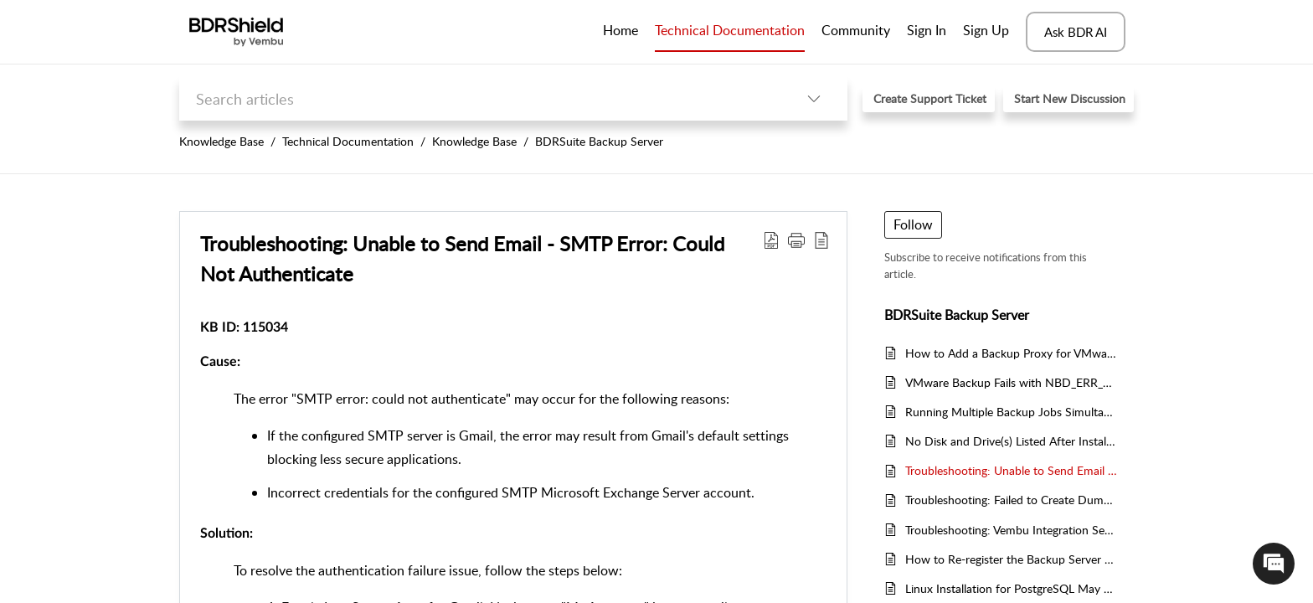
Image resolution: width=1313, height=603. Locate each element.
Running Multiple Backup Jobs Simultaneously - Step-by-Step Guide (1011, 412)
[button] (813, 98)
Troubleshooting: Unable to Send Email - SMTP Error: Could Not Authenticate (1011, 470)
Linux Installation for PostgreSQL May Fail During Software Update (1011, 588)
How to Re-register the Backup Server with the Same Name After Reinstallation (1011, 559)
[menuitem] (927, 32)
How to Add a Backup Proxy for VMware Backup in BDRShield (1011, 353)
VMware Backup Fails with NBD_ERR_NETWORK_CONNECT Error (1011, 382)
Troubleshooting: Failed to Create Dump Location (1011, 500)
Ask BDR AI (1075, 31)
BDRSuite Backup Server (599, 141)
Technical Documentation (348, 141)
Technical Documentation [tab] (730, 30)
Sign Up (986, 30)
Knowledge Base (221, 141)
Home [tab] (620, 30)
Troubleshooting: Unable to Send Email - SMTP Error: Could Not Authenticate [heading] (462, 258)
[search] (479, 98)
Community (855, 30)
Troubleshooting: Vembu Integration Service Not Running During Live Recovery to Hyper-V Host (1011, 530)
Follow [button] (913, 224)
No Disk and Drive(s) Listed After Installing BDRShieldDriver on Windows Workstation (1011, 441)
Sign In (926, 30)
